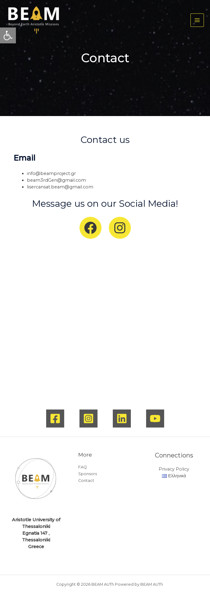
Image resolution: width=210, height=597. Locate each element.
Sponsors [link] (87, 473)
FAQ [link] (82, 467)
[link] (8, 35)
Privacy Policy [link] (174, 469)
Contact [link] (86, 480)
